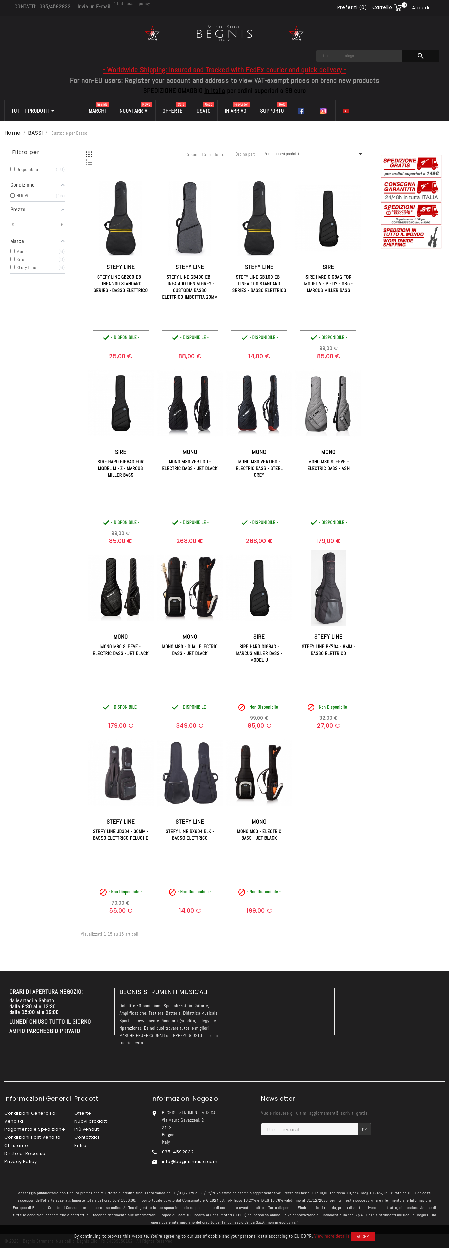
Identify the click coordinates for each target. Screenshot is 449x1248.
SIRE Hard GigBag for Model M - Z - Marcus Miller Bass (121, 468)
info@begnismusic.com (190, 1161)
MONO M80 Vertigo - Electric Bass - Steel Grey (259, 468)
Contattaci (86, 1137)
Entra (80, 1145)
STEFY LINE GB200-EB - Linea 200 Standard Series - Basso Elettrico (120, 283)
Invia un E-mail (94, 6)
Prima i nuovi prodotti (314, 154)
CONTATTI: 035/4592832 (42, 6)
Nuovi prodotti (91, 1121)
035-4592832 (178, 1152)
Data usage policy (133, 3)
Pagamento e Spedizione (34, 1129)
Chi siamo (16, 1145)
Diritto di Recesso (25, 1153)
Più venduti (87, 1129)
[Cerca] (359, 56)
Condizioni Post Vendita (32, 1137)
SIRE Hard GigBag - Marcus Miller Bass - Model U (259, 653)
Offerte (82, 1113)
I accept (363, 1236)
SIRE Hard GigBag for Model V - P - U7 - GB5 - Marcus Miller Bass (328, 283)
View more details (332, 1236)
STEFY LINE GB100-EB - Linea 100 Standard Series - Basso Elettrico (259, 283)
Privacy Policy (20, 1161)
